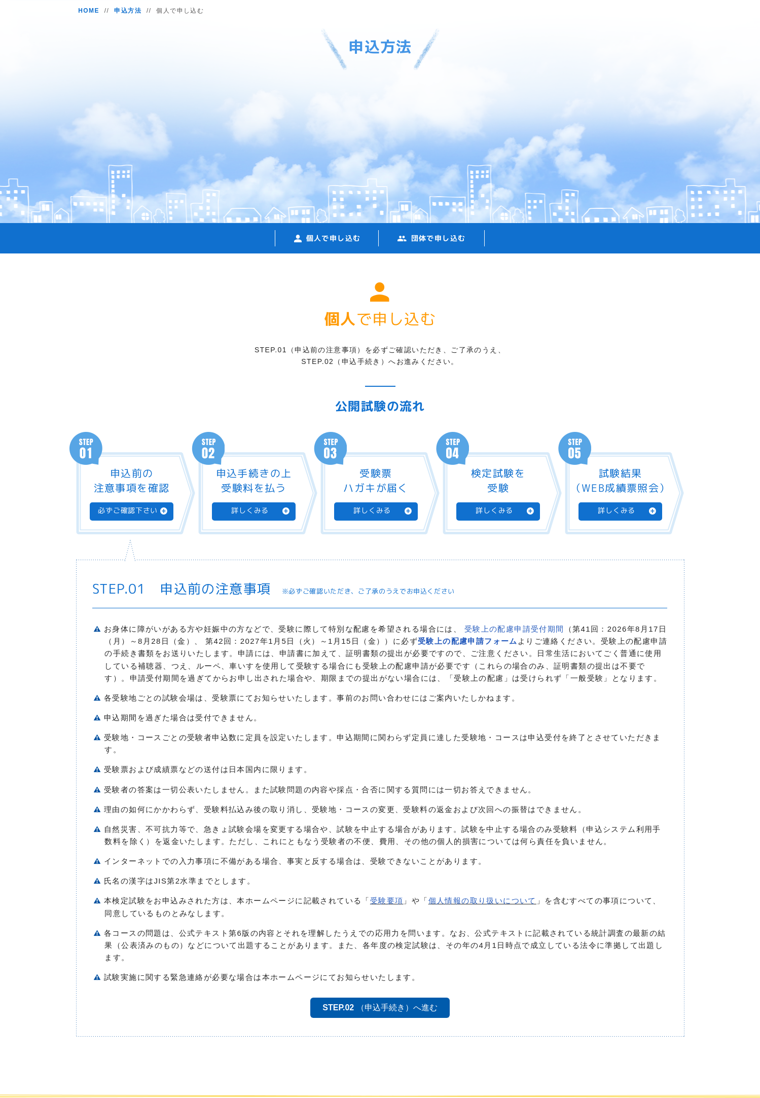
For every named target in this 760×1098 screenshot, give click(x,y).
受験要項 (387, 900)
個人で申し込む (333, 238)
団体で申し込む (438, 238)
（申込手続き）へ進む (379, 1007)
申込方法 (127, 10)
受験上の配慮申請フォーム (468, 641)
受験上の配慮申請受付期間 (514, 629)
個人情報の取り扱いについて (482, 900)
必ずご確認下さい (128, 511)
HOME (88, 10)
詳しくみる (250, 511)
